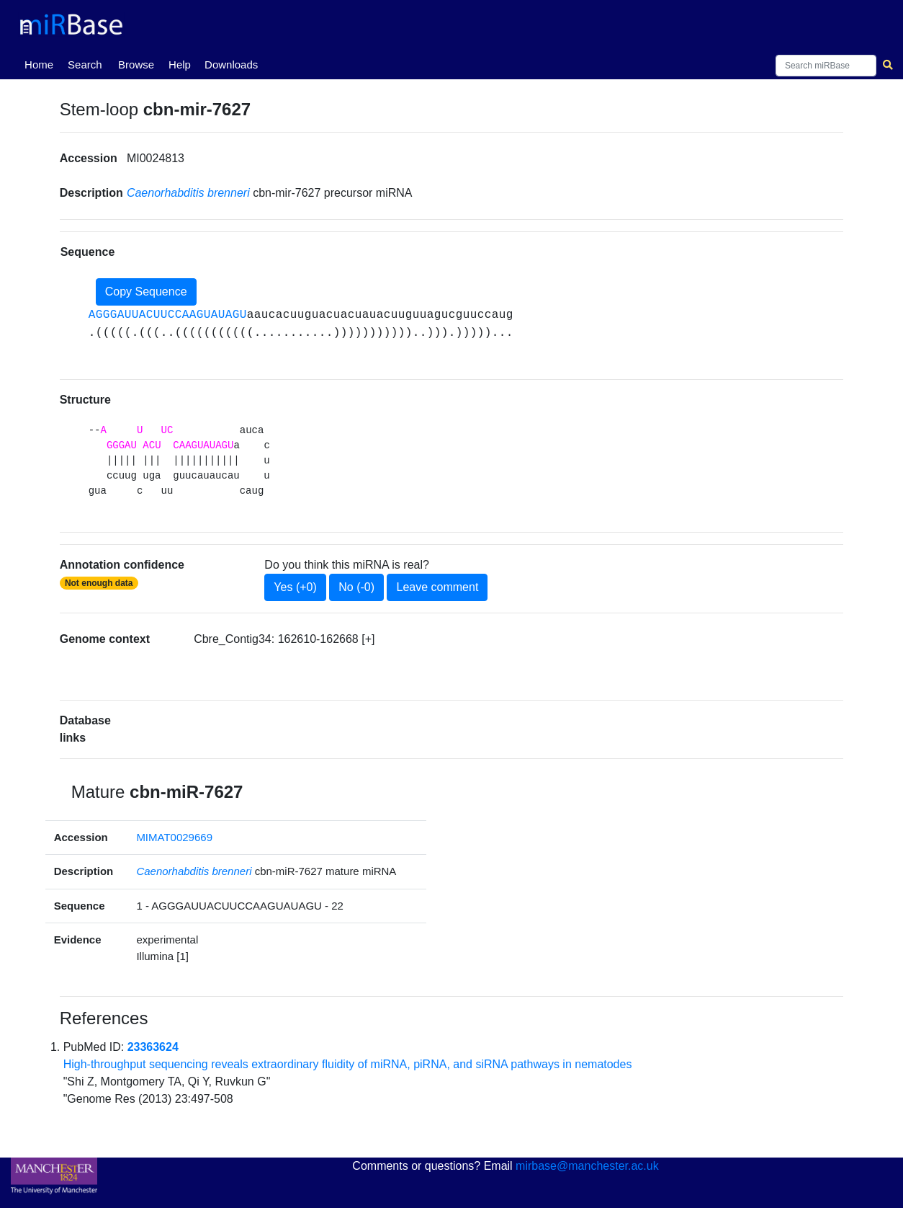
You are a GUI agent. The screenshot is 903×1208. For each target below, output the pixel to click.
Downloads (231, 64)
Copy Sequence (146, 291)
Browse (136, 64)
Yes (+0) (295, 587)
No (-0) (356, 587)
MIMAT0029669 (174, 837)
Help (180, 64)
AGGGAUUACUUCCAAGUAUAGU (168, 314)
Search (85, 64)
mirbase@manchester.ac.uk (587, 1166)
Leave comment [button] (437, 587)
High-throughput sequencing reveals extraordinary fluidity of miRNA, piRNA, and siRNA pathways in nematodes (347, 1064)
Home (42, 63)
